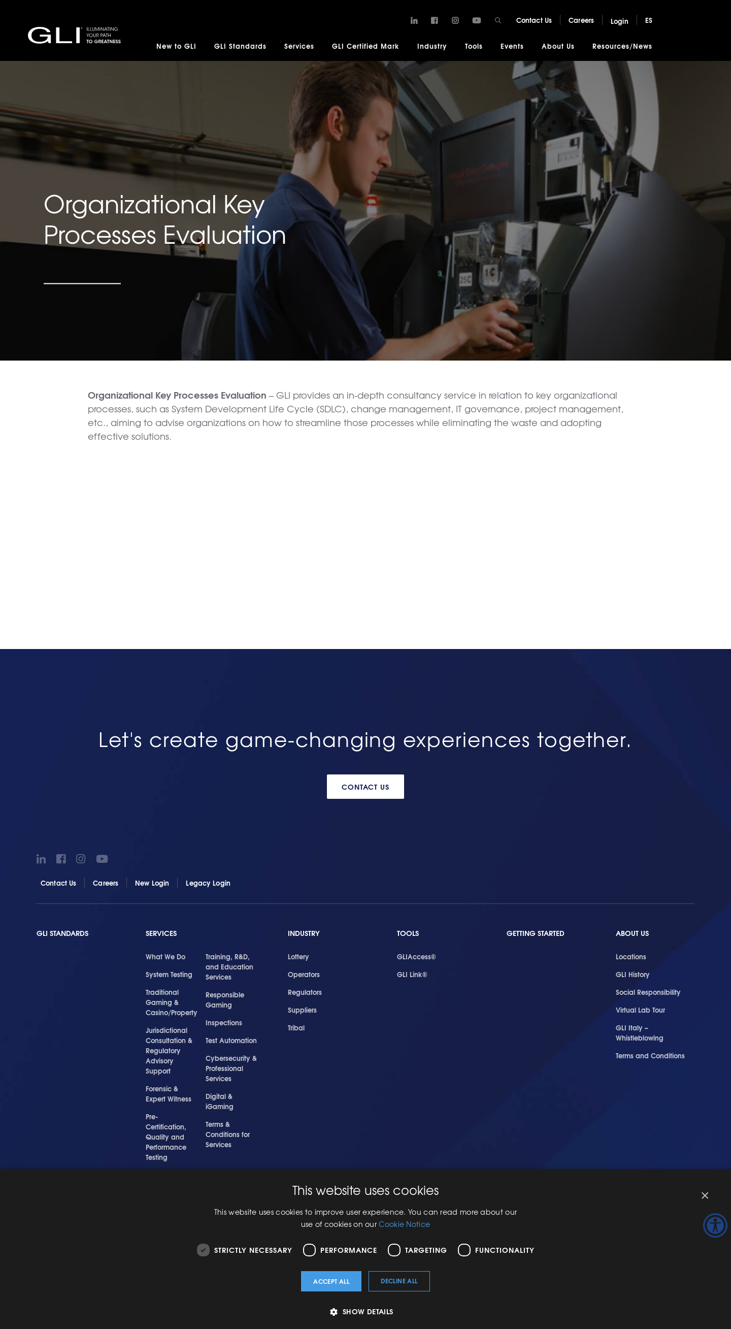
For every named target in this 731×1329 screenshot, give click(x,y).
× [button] (704, 1196)
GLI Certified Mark (366, 46)
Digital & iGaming (220, 1101)
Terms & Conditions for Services (228, 1134)
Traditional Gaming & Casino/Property (171, 1002)
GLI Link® (412, 974)
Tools (474, 46)
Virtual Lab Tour (640, 1009)
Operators (304, 974)
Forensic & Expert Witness (168, 1093)
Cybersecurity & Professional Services (231, 1068)
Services (299, 46)
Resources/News (622, 46)
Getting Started (535, 933)
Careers (581, 20)
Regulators (305, 992)
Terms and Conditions (650, 1055)
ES (648, 20)
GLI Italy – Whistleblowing (639, 1032)
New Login (152, 883)
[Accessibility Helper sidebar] (715, 1225)
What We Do (165, 956)
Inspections (224, 1022)
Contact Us (534, 20)
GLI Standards (240, 46)
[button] (365, 1311)
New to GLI (176, 46)
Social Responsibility (648, 992)
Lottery (298, 956)
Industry (432, 46)
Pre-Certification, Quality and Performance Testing (166, 1136)
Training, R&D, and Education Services (229, 966)
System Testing (169, 974)
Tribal (296, 1027)
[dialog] (365, 1249)
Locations (631, 956)
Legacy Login (208, 883)
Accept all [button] (331, 1281)
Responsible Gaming (225, 999)
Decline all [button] (399, 1280)
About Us (558, 46)
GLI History (633, 974)
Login (619, 21)
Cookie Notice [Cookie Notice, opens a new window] (404, 1224)
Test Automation (231, 1040)
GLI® (76, 35)
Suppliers (302, 1009)
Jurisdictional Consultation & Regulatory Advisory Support (169, 1050)
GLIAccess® (416, 956)
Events (512, 46)
